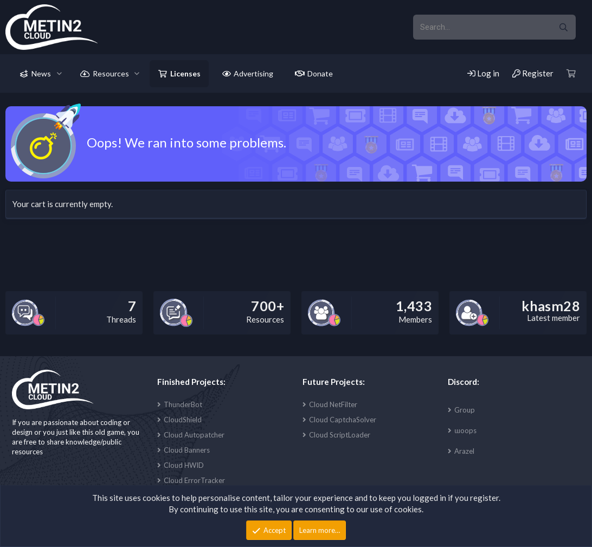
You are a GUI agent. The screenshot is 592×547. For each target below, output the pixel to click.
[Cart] (571, 73)
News (41, 73)
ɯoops (465, 430)
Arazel (464, 451)
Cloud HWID (184, 465)
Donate (320, 73)
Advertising (253, 73)
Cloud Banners (187, 450)
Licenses (185, 73)
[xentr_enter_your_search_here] (482, 27)
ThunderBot (183, 404)
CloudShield (183, 419)
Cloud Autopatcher (194, 434)
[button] (59, 73)
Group (464, 410)
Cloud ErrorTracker (194, 480)
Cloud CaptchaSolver (342, 419)
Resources (111, 73)
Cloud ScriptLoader (339, 434)
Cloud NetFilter (333, 404)
